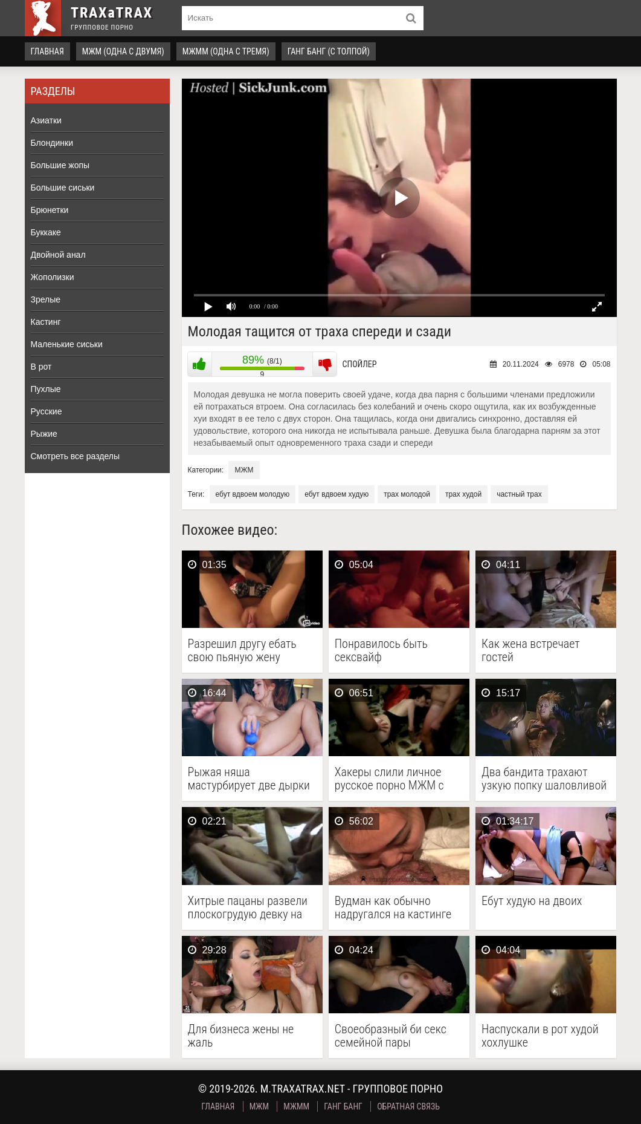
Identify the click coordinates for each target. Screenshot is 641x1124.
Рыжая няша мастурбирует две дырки (249, 778)
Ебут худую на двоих (532, 901)
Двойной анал (58, 255)
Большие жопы (60, 165)
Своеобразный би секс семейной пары (390, 1035)
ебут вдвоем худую (336, 494)
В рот (41, 366)
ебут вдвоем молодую (253, 494)
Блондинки (52, 143)
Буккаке (46, 232)
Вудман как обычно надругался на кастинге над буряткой (393, 907)
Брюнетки (50, 210)
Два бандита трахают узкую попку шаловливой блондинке (544, 778)
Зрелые (46, 299)
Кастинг (46, 322)
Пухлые (46, 389)
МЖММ (296, 1106)
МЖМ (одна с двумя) (123, 51)
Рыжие (44, 434)
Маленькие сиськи (67, 344)
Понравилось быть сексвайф (381, 650)
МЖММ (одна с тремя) (225, 51)
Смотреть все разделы (75, 456)
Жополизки (52, 277)
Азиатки (46, 120)
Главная (47, 51)
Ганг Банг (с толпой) (329, 51)
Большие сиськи (63, 187)
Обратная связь (408, 1106)
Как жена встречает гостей (531, 650)
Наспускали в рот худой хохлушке (540, 1035)
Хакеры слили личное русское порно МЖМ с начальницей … (389, 778)
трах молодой (407, 494)
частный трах (519, 494)
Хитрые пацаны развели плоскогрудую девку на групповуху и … (248, 907)
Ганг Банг (343, 1106)
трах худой (463, 494)
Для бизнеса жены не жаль (241, 1035)
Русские (46, 411)
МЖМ (243, 470)
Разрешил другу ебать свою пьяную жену (242, 650)
